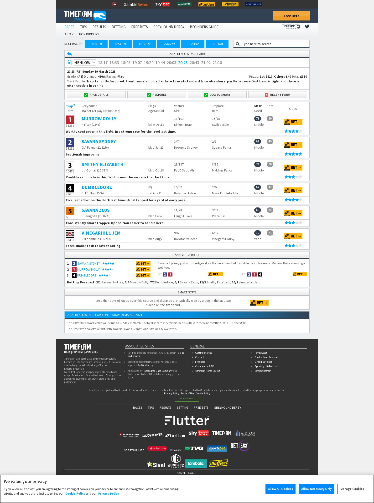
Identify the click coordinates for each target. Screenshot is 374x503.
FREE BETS (201, 407)
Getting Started (203, 352)
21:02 (206, 62)
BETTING (182, 407)
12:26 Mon (168, 44)
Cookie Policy (203, 393)
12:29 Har (193, 44)
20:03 (171, 62)
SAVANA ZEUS (96, 210)
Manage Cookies (187, 398)
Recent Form (277, 95)
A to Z (69, 34)
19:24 (148, 62)
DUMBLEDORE (97, 187)
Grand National (263, 361)
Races (69, 27)
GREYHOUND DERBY (227, 407)
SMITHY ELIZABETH (103, 164)
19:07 (137, 62)
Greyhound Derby (168, 27)
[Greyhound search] (274, 43)
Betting (119, 27)
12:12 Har (144, 44)
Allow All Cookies (280, 491)
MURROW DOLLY (99, 118)
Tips (83, 27)
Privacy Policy (171, 393)
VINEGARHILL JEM (101, 233)
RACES (137, 407)
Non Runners (89, 34)
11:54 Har (120, 44)
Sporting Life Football (266, 366)
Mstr (258, 106)
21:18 (217, 62)
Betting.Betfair (263, 370)
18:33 (114, 62)
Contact (199, 357)
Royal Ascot (261, 352)
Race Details (96, 95)
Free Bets (291, 15)
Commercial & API (204, 366)
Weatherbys (147, 365)
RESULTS (165, 407)
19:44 (160, 62)
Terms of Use (187, 393)
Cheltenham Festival (266, 357)
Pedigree (156, 95)
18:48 (125, 62)
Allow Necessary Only (316, 491)
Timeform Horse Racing (207, 370)
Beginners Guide (204, 27)
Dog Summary (217, 95)
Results (99, 27)
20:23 (183, 62)
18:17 (103, 62)
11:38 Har (96, 44)
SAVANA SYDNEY (99, 141)
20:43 (194, 62)
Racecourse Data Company (157, 370)
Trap (69, 106)
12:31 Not (217, 44)
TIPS (151, 407)
